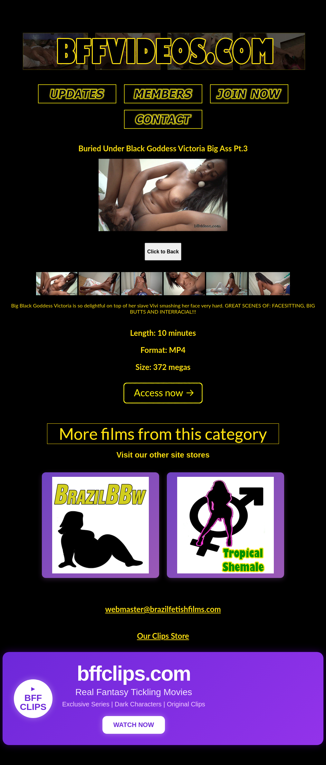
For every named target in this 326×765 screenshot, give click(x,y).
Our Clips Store (163, 635)
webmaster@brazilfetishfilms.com (163, 609)
